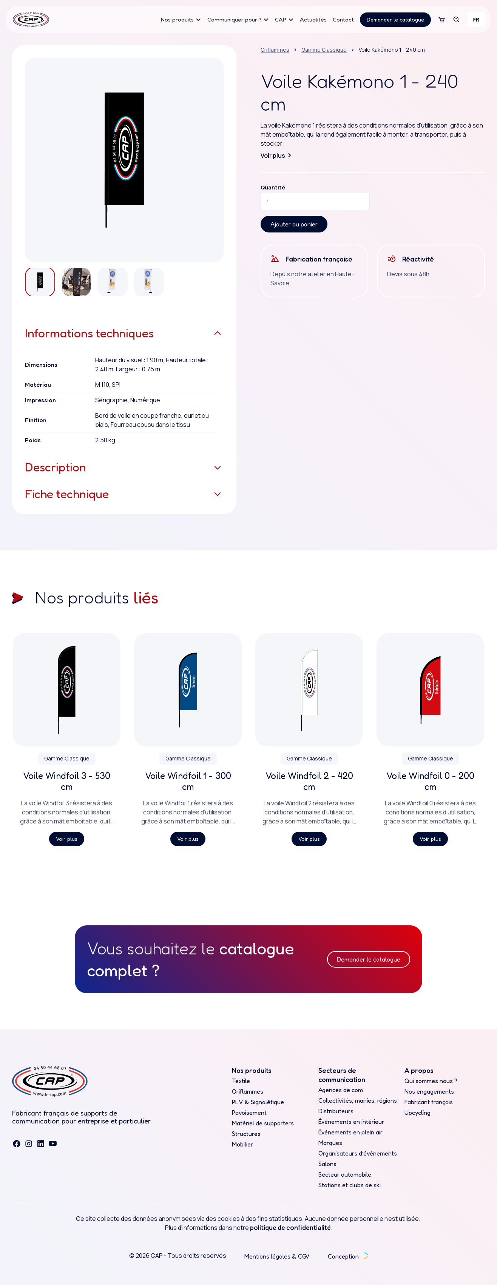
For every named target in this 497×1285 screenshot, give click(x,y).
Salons (327, 1164)
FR (476, 19)
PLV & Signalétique (258, 1102)
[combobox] (476, 19)
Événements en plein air (350, 1132)
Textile (241, 1081)
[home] (31, 19)
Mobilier (242, 1144)
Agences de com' (341, 1090)
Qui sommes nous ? (430, 1081)
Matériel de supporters (263, 1123)
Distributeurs (335, 1111)
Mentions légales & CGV (277, 1256)
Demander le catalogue (395, 19)
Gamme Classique (324, 49)
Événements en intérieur (351, 1121)
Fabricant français (428, 1102)
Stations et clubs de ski (349, 1185)
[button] (181, 19)
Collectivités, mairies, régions (357, 1100)
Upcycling (417, 1112)
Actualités (313, 19)
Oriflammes (275, 49)
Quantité (273, 187)
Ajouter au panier (294, 224)
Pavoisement (249, 1112)
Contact (343, 19)
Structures (246, 1133)
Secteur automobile (344, 1174)
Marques (330, 1142)
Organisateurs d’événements (357, 1153)
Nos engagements (429, 1091)
